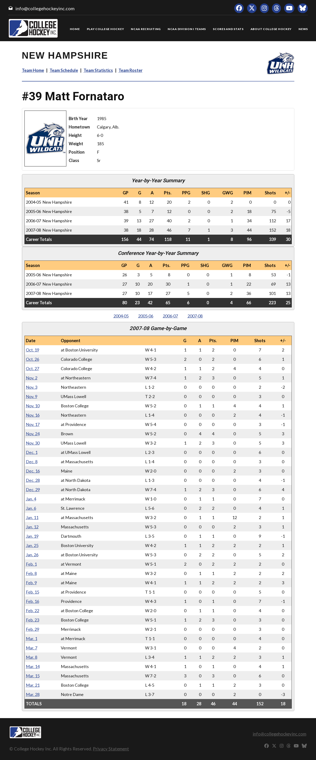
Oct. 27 (32, 368)
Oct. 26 (32, 359)
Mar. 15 (33, 675)
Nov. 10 (33, 405)
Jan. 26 (32, 554)
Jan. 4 (31, 498)
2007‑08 (195, 315)
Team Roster (131, 70)
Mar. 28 (33, 694)
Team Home (33, 70)
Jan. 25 (32, 545)
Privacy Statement (111, 748)
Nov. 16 (33, 415)
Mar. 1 (31, 638)
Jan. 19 (32, 536)
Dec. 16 (33, 470)
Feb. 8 (31, 573)
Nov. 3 (31, 387)
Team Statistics (98, 70)
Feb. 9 (31, 582)
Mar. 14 (33, 666)
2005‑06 (145, 315)
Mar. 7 (31, 647)
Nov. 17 (33, 424)
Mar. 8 (31, 657)
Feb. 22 (32, 610)
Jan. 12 (32, 526)
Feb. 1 (31, 564)
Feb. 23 (32, 619)
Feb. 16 (32, 601)
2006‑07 (170, 315)
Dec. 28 (33, 480)
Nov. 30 (33, 443)
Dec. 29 (33, 489)
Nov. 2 (31, 377)
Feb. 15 (32, 591)
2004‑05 (121, 315)
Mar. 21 (33, 685)
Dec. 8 (31, 461)
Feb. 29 (32, 629)
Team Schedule (64, 70)
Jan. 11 (32, 517)
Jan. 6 (31, 508)
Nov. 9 (31, 396)
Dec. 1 (31, 452)
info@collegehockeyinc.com (45, 8)
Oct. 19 (32, 349)
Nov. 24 (33, 433)
